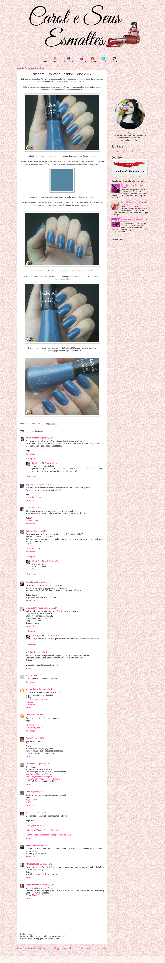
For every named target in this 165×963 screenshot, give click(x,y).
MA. (27, 675)
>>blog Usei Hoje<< (33, 497)
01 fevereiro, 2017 (52, 561)
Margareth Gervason (34, 608)
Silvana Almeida (32, 864)
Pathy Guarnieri (32, 438)
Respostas (32, 459)
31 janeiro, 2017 (51, 463)
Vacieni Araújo (32, 582)
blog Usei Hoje (31, 485)
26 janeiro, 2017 (46, 438)
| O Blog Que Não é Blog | (36, 825)
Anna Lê (29, 813)
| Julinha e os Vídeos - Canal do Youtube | (42, 830)
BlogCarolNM (31, 800)
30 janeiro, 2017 (43, 845)
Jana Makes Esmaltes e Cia (37, 700)
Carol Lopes (36, 463)
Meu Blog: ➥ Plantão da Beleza (38, 774)
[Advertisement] (129, 81)
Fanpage (29, 702)
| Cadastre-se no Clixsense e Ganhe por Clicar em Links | (49, 835)
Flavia (28, 738)
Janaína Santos (32, 689)
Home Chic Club (32, 885)
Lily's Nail (30, 715)
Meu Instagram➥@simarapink (39, 777)
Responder (30, 454)
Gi (26, 508)
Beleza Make (31, 845)
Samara (29, 531)
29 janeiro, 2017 (39, 813)
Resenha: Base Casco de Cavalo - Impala (134, 203)
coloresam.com (32, 548)
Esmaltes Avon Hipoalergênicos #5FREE (134, 220)
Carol (28, 792)
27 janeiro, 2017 (37, 738)
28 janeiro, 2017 (37, 792)
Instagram (30, 704)
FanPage (29, 802)
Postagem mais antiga (93, 948)
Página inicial (62, 948)
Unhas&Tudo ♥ (32, 520)
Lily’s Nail (30, 725)
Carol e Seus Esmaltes (125, 151)
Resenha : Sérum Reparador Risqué (132, 186)
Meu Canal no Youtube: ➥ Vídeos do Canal (43, 779)
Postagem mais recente (31, 948)
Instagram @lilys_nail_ (35, 728)
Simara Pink (31, 764)
